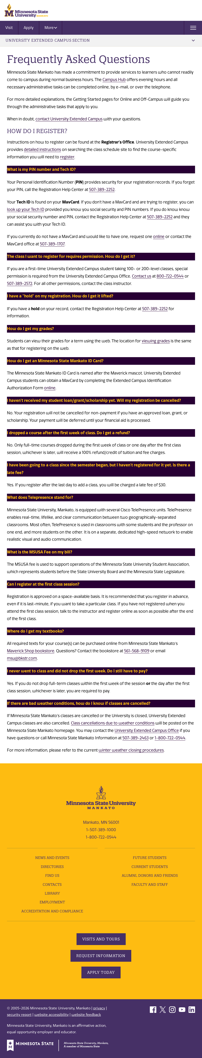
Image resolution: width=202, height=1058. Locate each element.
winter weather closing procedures (131, 750)
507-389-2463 (135, 738)
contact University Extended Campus (69, 119)
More (51, 27)
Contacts (52, 884)
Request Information (100, 955)
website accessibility (51, 1015)
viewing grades (156, 341)
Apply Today (101, 972)
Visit (9, 27)
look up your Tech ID (25, 209)
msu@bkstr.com (22, 658)
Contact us (141, 276)
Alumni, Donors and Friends (150, 875)
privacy (99, 1008)
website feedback (86, 1015)
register (67, 157)
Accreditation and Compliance (52, 911)
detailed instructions (42, 149)
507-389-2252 (102, 189)
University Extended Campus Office (147, 730)
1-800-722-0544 (170, 738)
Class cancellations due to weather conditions (112, 723)
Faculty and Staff (149, 884)
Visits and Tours (101, 939)
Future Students (150, 857)
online (158, 236)
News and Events (52, 857)
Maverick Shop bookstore (30, 651)
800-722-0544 (170, 276)
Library (52, 893)
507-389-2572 (19, 283)
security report (19, 1015)
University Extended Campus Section (100, 40)
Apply (29, 27)
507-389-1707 (52, 244)
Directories (52, 867)
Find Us (52, 875)
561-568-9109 (136, 651)
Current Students (149, 867)
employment (52, 902)
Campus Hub (114, 79)
